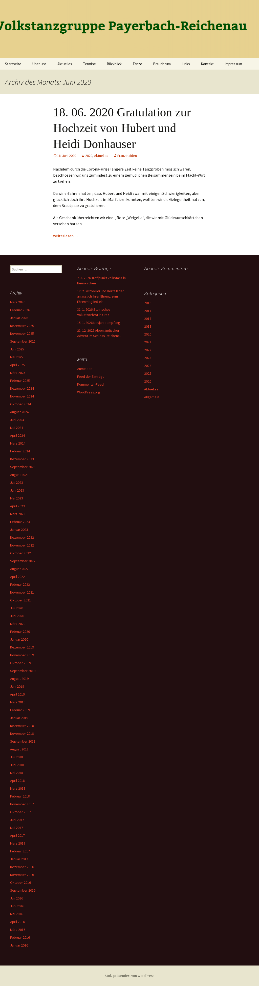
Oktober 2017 (20, 812)
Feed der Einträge (90, 376)
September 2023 (22, 467)
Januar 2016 (19, 945)
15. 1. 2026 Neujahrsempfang (98, 322)
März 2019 (17, 702)
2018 (147, 318)
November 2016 (22, 874)
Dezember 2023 (22, 459)
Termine (89, 63)
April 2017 (17, 835)
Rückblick (114, 63)
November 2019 (22, 655)
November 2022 (22, 545)
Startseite (13, 63)
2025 (147, 373)
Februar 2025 (20, 380)
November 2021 (22, 592)
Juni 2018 (17, 765)
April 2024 (17, 435)
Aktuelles (64, 63)
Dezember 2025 (22, 325)
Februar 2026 (20, 310)
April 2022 (17, 576)
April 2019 (17, 694)
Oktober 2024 (20, 404)
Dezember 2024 (22, 388)
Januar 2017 (19, 859)
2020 (88, 155)
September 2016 (22, 890)
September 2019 (22, 670)
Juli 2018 (16, 757)
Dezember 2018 (22, 725)
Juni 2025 (17, 349)
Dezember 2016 (22, 867)
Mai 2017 (16, 827)
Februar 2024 (20, 451)
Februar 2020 (20, 631)
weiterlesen (65, 235)
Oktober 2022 (20, 553)
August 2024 (19, 412)
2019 (147, 326)
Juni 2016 (17, 906)
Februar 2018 (20, 796)
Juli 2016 (16, 898)
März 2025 (17, 372)
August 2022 (19, 569)
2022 (147, 350)
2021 (147, 342)
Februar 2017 (20, 851)
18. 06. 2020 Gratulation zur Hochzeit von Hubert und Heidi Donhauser (122, 128)
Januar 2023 (19, 529)
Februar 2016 (20, 937)
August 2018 (19, 749)
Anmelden (84, 368)
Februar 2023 (20, 521)
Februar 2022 (20, 584)
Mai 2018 (16, 772)
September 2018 (22, 741)
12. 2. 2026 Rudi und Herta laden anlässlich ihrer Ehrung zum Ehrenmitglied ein (100, 296)
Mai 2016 (16, 914)
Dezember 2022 (22, 537)
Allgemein (151, 397)
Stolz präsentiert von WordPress (130, 975)
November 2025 (22, 333)
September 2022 (22, 561)
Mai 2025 (16, 357)
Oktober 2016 (20, 882)
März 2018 (17, 788)
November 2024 (22, 396)
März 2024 (17, 443)
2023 (147, 357)
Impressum (233, 63)
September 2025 (22, 341)
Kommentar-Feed (90, 384)
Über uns (39, 63)
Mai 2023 (16, 498)
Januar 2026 (19, 318)
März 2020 (17, 623)
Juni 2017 (17, 819)
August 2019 (19, 678)
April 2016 (17, 921)
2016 (147, 303)
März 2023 (17, 514)
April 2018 (17, 780)
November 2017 (22, 804)
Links (186, 63)
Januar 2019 (19, 718)
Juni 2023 (17, 490)
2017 (147, 310)
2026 (147, 381)
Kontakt (207, 63)
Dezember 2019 (22, 647)
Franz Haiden (127, 155)
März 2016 (17, 929)
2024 (147, 365)
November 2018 (22, 733)
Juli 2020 (16, 608)
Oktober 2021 (20, 600)
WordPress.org (88, 392)
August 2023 (19, 474)
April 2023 (17, 506)
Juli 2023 (16, 482)
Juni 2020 (17, 616)
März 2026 (17, 302)
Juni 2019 (17, 686)
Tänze (137, 63)
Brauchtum (162, 63)
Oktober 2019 (20, 663)
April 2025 (17, 365)
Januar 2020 (19, 639)
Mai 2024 (16, 427)
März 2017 (17, 843)
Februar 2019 (20, 710)
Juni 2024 (17, 419)
